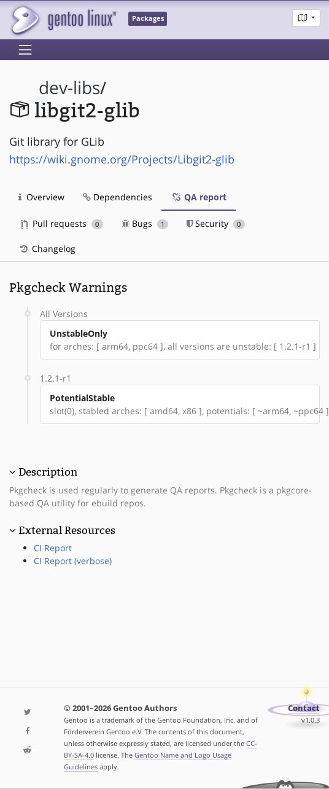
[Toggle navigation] (25, 49)
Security (216, 223)
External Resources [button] (66, 530)
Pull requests (62, 223)
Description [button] (47, 472)
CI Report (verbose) (73, 561)
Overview (41, 197)
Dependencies (117, 197)
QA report (198, 197)
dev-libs (69, 87)
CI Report (53, 548)
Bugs (145, 223)
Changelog (46, 248)
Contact (304, 708)
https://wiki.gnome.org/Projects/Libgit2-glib (121, 159)
